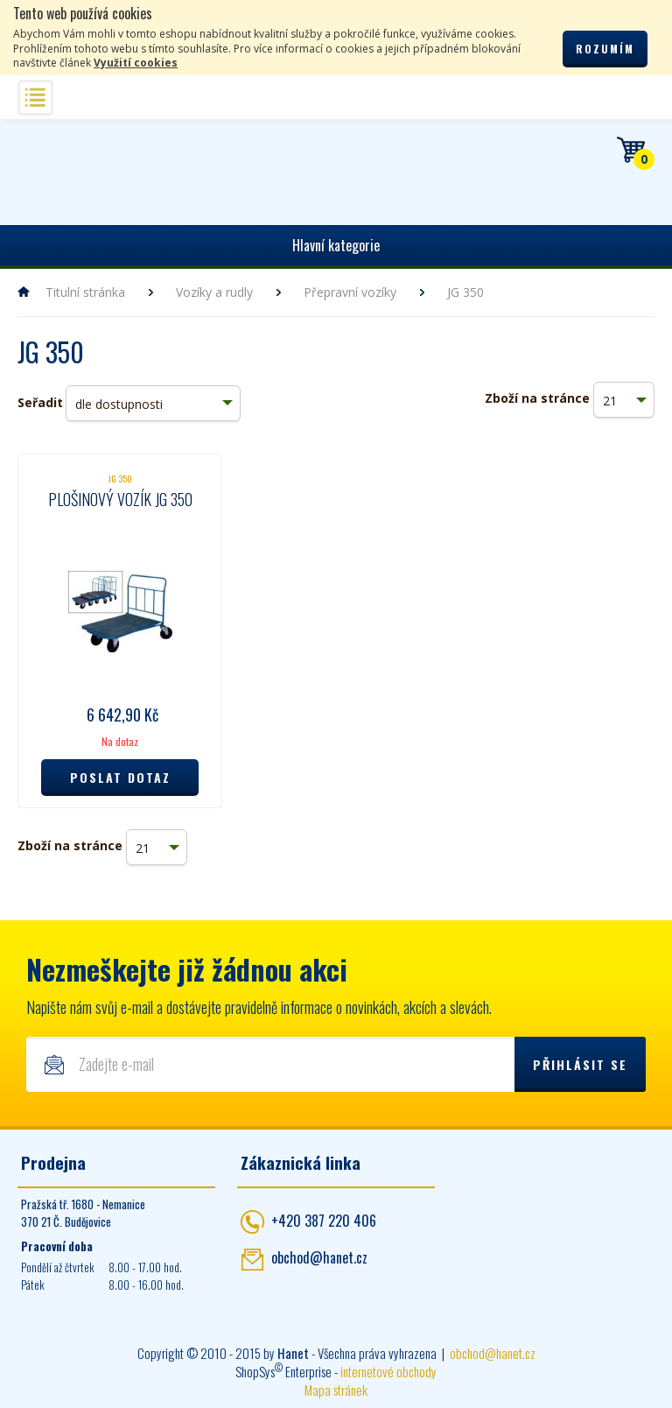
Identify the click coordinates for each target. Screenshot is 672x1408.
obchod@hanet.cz (319, 1257)
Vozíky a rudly (214, 292)
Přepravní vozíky (350, 292)
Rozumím (605, 48)
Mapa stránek (336, 1389)
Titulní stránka (85, 292)
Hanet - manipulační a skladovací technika (70, 169)
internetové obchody (388, 1371)
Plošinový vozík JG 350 (120, 499)
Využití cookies (136, 62)
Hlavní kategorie (336, 245)
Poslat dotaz (120, 777)
